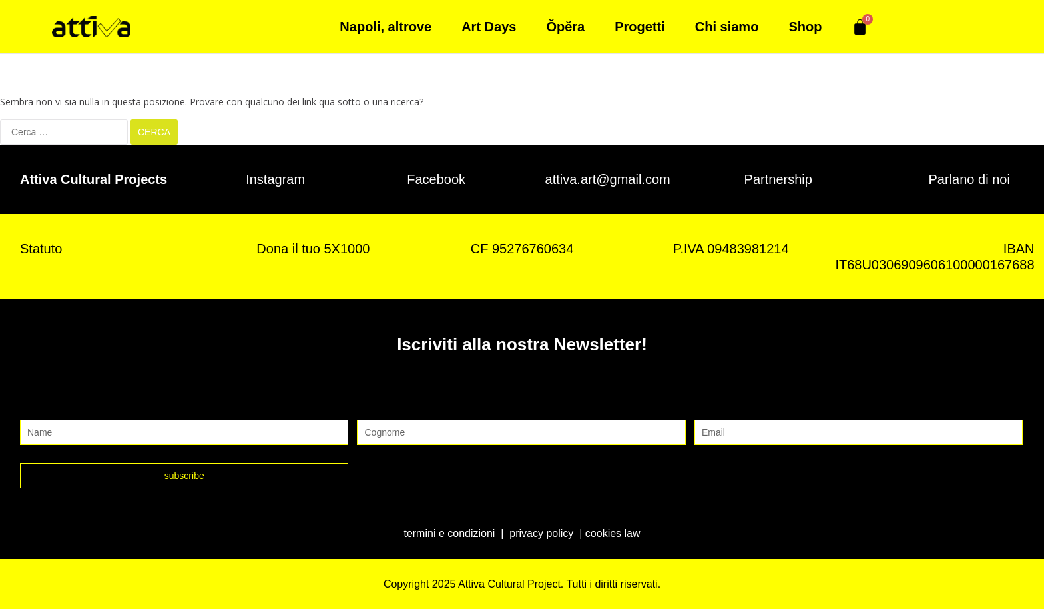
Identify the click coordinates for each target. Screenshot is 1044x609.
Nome (36, 405)
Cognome (383, 405)
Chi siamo (727, 26)
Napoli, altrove (385, 26)
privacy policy (541, 532)
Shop (805, 26)
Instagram (275, 178)
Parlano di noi (969, 178)
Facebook (436, 178)
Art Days (488, 26)
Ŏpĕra (565, 26)
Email (709, 405)
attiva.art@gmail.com (607, 178)
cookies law (613, 532)
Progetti (640, 26)
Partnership (778, 178)
